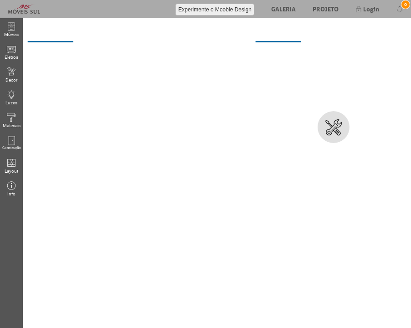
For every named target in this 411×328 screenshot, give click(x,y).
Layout (11, 166)
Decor (11, 74)
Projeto (326, 8)
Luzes (11, 97)
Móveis (11, 29)
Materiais (12, 120)
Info (11, 188)
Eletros (11, 52)
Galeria (283, 8)
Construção (11, 143)
